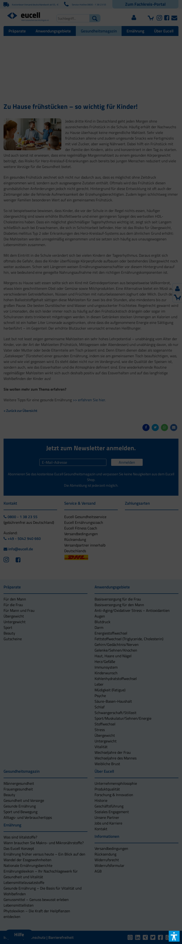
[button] (91, 495)
